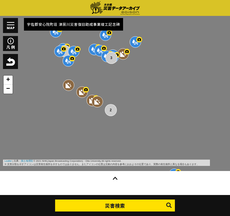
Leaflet (8, 161)
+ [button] (8, 80)
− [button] (8, 89)
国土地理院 (27, 161)
